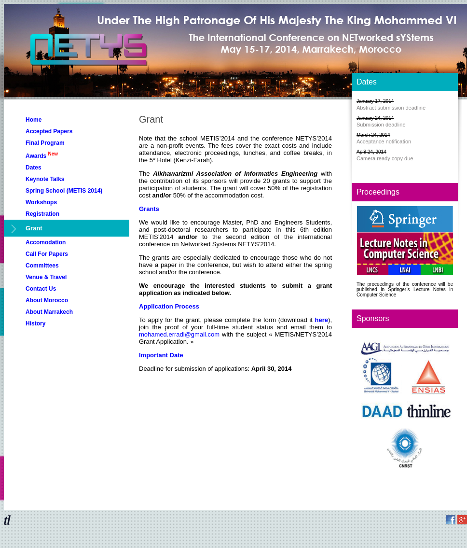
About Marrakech (49, 312)
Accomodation (46, 242)
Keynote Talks (45, 179)
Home (33, 119)
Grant (34, 228)
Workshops (41, 202)
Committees (42, 265)
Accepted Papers (49, 131)
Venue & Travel (46, 277)
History (35, 323)
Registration (42, 214)
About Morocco (47, 300)
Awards (42, 155)
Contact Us (41, 288)
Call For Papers (47, 254)
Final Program (45, 143)
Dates (33, 167)
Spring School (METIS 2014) (64, 190)
